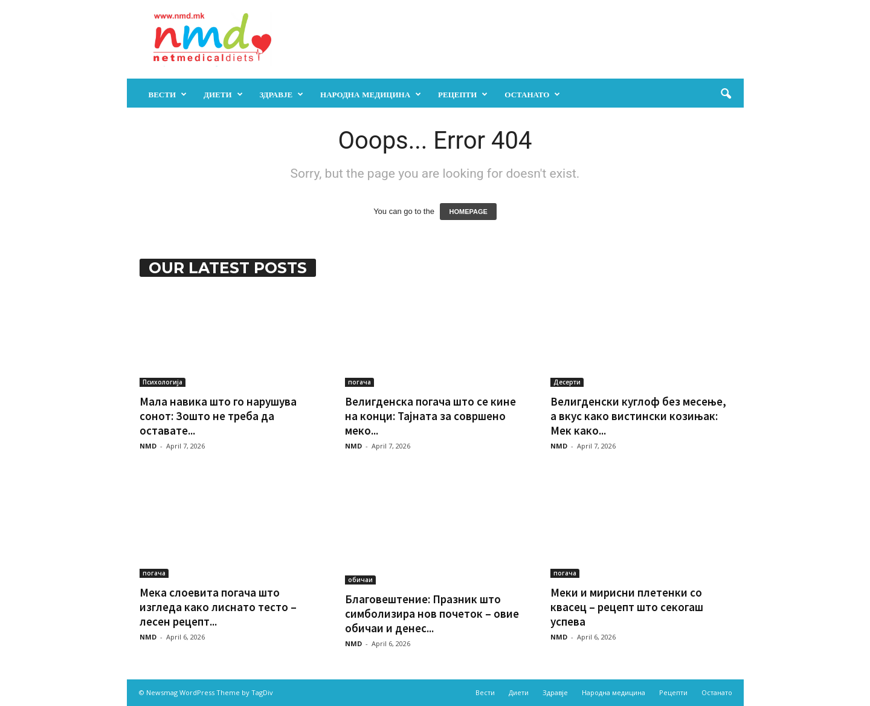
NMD (148, 445)
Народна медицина (370, 94)
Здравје (282, 94)
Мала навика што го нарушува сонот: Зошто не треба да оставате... (218, 416)
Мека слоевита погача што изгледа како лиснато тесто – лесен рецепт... (218, 607)
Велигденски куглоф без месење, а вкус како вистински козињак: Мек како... (638, 416)
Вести (168, 94)
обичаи (360, 579)
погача (359, 382)
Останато (532, 94)
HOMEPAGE (468, 211)
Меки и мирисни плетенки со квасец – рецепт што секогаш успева (626, 607)
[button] (725, 94)
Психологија (162, 382)
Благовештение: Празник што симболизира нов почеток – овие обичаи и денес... (432, 613)
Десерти (567, 382)
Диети (223, 94)
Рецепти (463, 94)
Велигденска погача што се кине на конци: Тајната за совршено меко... (430, 416)
